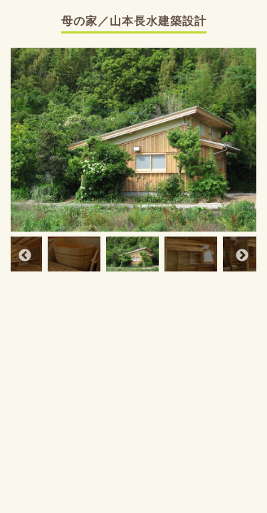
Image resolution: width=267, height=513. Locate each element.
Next (242, 256)
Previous (25, 256)
